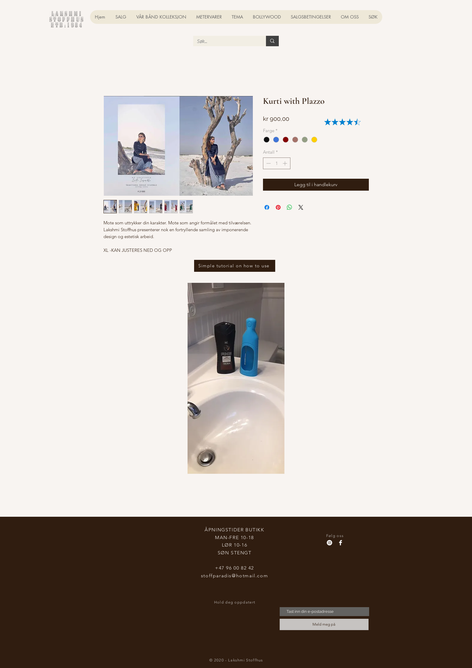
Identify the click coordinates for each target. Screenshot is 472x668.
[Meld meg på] (324, 624)
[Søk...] (225, 41)
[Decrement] (268, 163)
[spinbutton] (276, 163)
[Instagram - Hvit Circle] (329, 542)
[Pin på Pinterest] (278, 207)
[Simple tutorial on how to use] (234, 266)
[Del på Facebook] (266, 207)
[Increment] (285, 163)
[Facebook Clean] (340, 542)
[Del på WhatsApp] (289, 207)
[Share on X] (300, 207)
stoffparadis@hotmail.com (234, 575)
